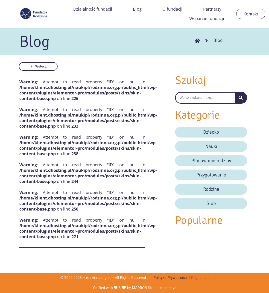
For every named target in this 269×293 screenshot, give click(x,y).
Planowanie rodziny (211, 161)
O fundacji (172, 9)
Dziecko (211, 132)
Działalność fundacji (92, 9)
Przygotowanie (211, 175)
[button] (38, 66)
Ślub (211, 203)
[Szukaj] (240, 98)
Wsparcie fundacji (206, 18)
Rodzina (211, 189)
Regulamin (200, 277)
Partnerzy (212, 9)
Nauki (211, 146)
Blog (137, 9)
